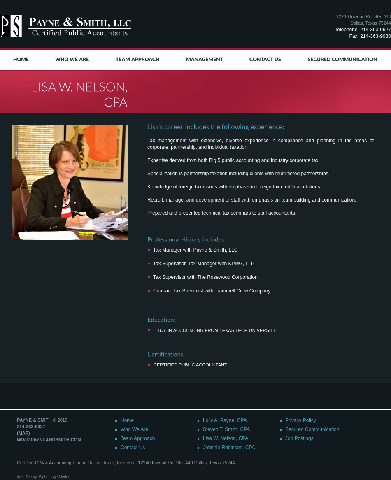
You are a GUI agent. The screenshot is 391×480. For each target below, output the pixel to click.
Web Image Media (54, 477)
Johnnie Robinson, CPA (229, 447)
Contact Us (133, 447)
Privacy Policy (300, 420)
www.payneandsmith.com (49, 439)
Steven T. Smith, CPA (226, 429)
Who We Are (134, 429)
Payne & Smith (67, 26)
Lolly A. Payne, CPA (225, 420)
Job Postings (299, 438)
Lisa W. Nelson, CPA (225, 438)
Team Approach (138, 438)
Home (127, 420)
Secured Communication (312, 429)
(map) (23, 433)
